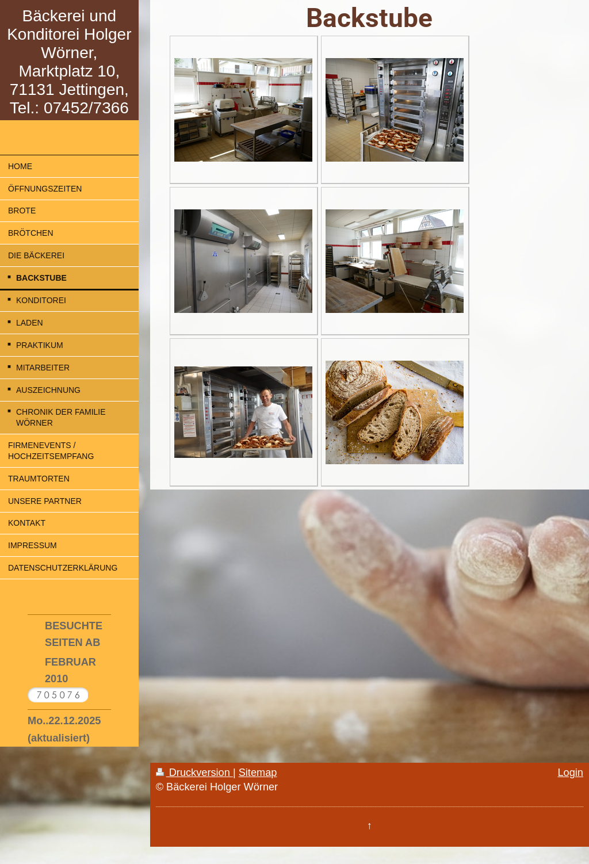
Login (570, 772)
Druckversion (194, 772)
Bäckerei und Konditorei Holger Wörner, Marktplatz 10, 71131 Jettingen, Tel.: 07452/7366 (69, 62)
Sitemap (258, 772)
